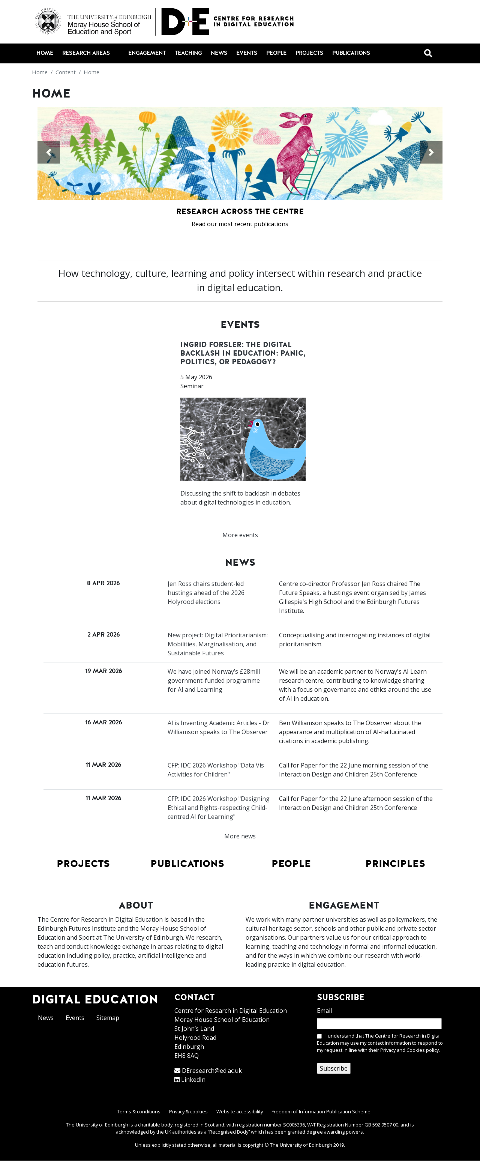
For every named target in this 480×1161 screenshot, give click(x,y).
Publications (351, 53)
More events (240, 535)
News (219, 53)
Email (324, 1010)
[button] (49, 152)
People (276, 53)
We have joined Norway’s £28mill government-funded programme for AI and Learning (214, 680)
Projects (309, 53)
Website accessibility (239, 1111)
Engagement (147, 53)
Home (44, 53)
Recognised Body (228, 1131)
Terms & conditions (138, 1111)
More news (240, 836)
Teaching (188, 53)
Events (246, 53)
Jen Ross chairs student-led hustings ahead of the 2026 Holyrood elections (206, 593)
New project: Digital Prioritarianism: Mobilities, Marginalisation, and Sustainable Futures (218, 644)
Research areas (90, 54)
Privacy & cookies (188, 1111)
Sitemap (107, 1018)
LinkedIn (193, 1079)
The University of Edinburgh (301, 1144)
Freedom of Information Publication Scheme (321, 1111)
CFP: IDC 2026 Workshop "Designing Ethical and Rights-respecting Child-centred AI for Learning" (219, 808)
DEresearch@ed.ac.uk (212, 1070)
